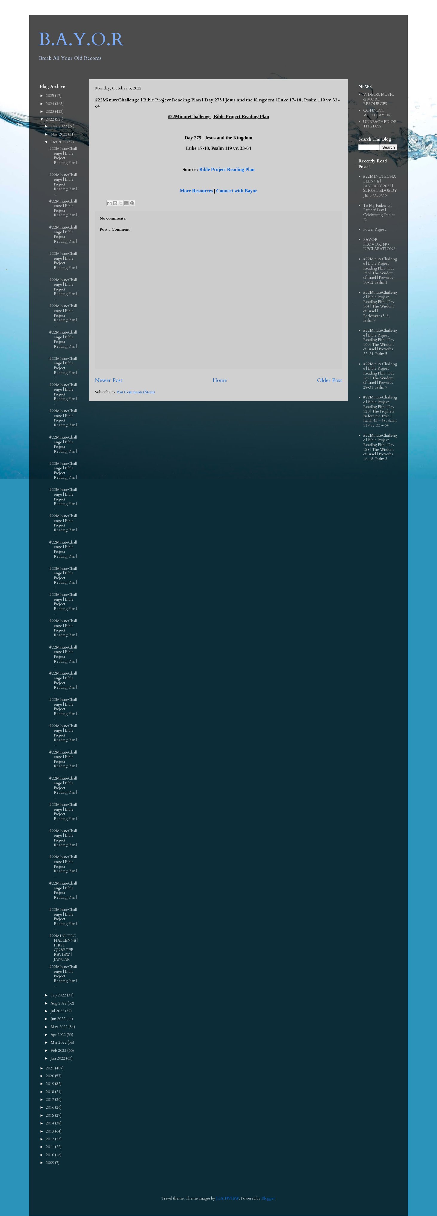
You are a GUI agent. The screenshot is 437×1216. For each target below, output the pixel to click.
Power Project (374, 229)
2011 (50, 1147)
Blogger (268, 1198)
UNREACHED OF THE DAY (379, 124)
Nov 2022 (59, 134)
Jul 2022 (58, 1011)
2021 (50, 1068)
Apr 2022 (59, 1034)
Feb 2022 (59, 1050)
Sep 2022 (59, 995)
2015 (50, 1115)
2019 (50, 1083)
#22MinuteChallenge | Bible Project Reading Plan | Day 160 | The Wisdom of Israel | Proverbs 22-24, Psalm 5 (380, 342)
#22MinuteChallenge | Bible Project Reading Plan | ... (63, 158)
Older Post (329, 380)
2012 (50, 1139)
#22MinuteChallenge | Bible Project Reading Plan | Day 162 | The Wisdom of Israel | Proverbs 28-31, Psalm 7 (380, 375)
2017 (50, 1099)
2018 (50, 1092)
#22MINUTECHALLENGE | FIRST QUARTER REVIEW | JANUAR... (63, 947)
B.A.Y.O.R (80, 40)
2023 (50, 111)
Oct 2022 (59, 142)
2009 (50, 1162)
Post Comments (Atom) (136, 392)
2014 (50, 1123)
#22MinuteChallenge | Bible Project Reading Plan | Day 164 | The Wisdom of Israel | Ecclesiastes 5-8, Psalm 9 (380, 306)
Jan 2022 (58, 1058)
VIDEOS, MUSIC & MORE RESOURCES (378, 99)
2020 (50, 1076)
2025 (50, 95)
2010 (50, 1155)
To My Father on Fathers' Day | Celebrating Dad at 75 (379, 212)
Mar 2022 (59, 1042)
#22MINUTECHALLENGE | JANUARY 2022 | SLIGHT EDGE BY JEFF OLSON (380, 186)
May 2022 (59, 1027)
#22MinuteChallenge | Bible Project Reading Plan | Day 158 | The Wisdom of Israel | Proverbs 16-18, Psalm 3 (380, 447)
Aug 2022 (59, 1003)
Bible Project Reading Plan (227, 169)
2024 (50, 103)
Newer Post (108, 380)
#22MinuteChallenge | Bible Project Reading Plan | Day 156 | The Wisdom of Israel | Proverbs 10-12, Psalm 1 (380, 270)
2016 (50, 1107)
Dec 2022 (59, 126)
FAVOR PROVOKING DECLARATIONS (379, 244)
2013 (50, 1131)
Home (220, 380)
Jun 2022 (58, 1019)
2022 (50, 119)
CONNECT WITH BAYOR (377, 113)
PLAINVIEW (227, 1198)
